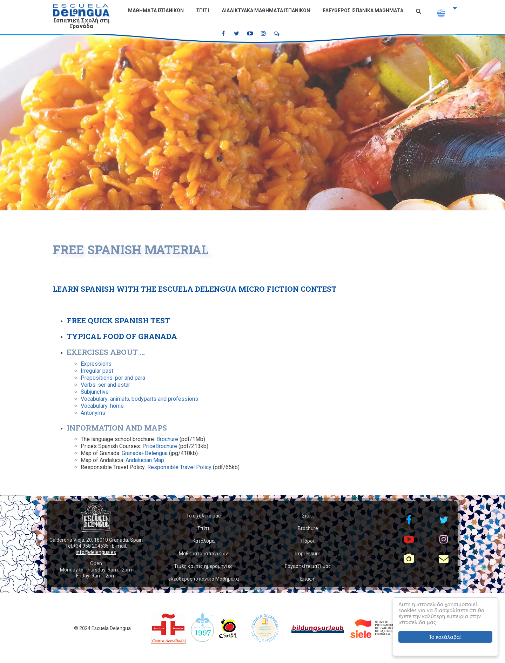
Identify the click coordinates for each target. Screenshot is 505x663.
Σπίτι (202, 10)
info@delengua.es (96, 552)
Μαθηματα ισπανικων (156, 10)
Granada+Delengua (145, 453)
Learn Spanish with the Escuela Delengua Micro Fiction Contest (195, 289)
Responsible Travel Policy (179, 467)
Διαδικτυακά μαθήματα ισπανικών (266, 10)
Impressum (308, 553)
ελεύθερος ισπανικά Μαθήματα (363, 10)
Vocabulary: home (102, 405)
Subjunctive (95, 391)
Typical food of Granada (122, 336)
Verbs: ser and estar (105, 384)
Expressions (96, 363)
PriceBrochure (159, 446)
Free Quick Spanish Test (118, 320)
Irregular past (97, 370)
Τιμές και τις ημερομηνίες (203, 566)
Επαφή (308, 579)
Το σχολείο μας (203, 516)
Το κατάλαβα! (445, 637)
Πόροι (308, 541)
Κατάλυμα (204, 541)
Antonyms (93, 413)
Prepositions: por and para (113, 377)
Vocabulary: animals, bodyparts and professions (139, 398)
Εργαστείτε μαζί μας (308, 566)
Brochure (167, 439)
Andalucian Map (145, 460)
